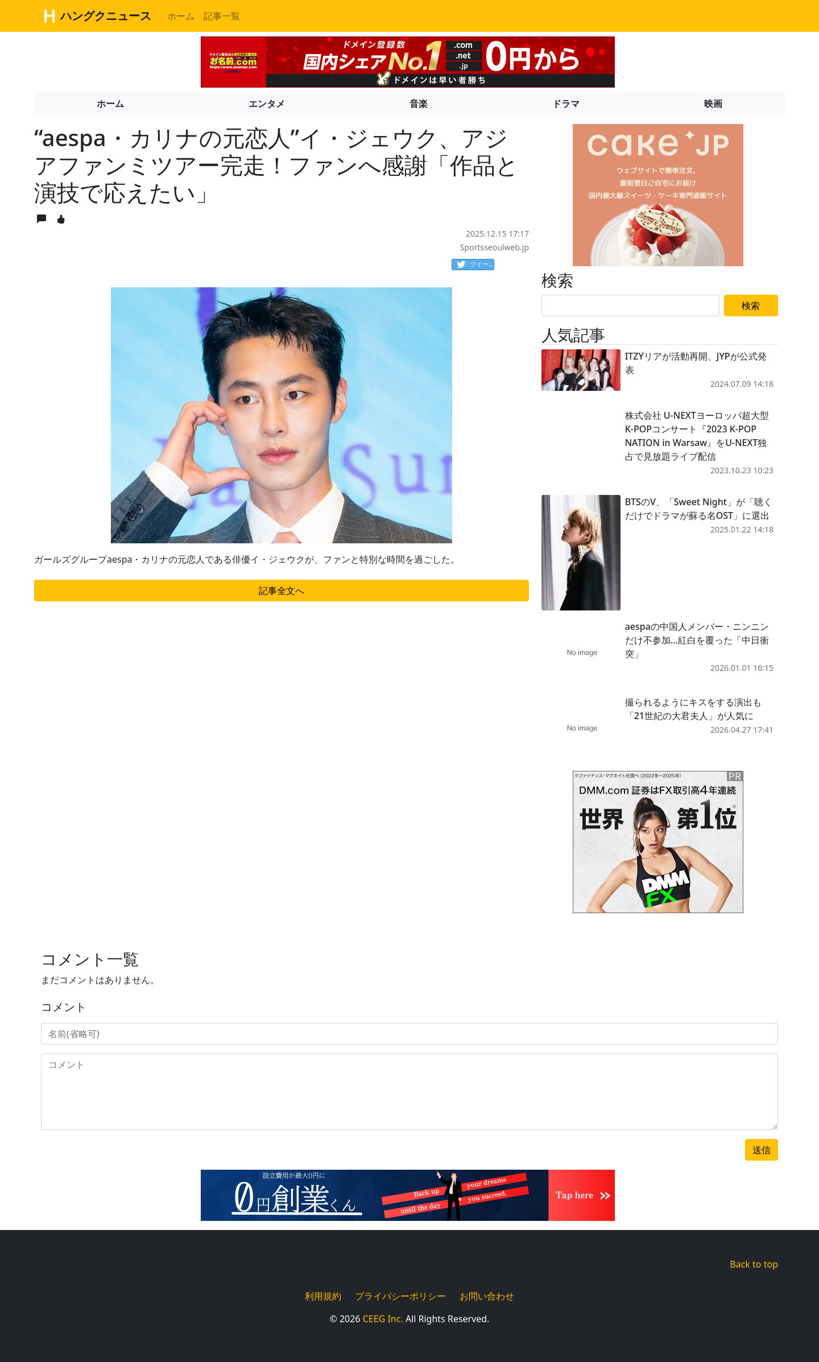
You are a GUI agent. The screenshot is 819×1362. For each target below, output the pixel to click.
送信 (761, 1150)
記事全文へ (281, 590)
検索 (751, 305)
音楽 (419, 103)
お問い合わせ (487, 1296)
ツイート (475, 264)
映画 (713, 103)
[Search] (630, 305)
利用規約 (323, 1296)
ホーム (181, 16)
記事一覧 (222, 16)
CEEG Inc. (383, 1319)
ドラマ (566, 103)
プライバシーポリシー (400, 1296)
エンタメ (267, 103)
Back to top (754, 1264)
